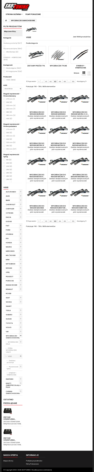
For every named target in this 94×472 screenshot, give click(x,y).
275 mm (10, 99)
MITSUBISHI (10, 264)
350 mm (10, 109)
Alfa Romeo (12, 52)
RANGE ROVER (11, 285)
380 (9, 112)
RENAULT (9, 289)
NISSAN (9, 268)
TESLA (8, 310)
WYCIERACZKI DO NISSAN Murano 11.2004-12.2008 (58, 114)
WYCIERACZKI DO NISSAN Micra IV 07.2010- (36, 145)
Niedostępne (13, 68)
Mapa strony (8, 461)
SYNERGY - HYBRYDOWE (12, 58)
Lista (89, 73)
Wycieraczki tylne (12, 48)
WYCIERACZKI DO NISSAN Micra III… (58, 144)
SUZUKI (9, 319)
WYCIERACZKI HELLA (12, 343)
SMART (9, 306)
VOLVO (8, 327)
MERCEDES (10, 251)
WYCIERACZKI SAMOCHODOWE (13, 337)
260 (9, 173)
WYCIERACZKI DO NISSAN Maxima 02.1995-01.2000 (36, 208)
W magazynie (14, 71)
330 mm (11, 105)
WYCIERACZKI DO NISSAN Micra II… (36, 176)
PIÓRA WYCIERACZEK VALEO (11, 350)
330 (9, 102)
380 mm (10, 115)
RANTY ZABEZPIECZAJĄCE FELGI (13, 385)
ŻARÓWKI (9, 379)
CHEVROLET (10, 204)
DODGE (9, 221)
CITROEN (9, 213)
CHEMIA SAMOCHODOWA (13, 392)
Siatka (84, 73)
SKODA (9, 302)
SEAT (8, 298)
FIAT (7, 226)
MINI (7, 259)
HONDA (9, 243)
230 (9, 166)
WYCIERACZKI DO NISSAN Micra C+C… (80, 113)
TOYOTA (9, 323)
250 (9, 170)
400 (9, 119)
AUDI (8, 196)
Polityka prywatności (34, 461)
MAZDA (9, 247)
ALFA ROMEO (11, 192)
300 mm (10, 136)
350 (9, 146)
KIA (7, 238)
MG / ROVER (11, 255)
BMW (8, 200)
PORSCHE (10, 281)
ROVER (8, 293)
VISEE (11, 80)
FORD (8, 230)
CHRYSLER (10, 209)
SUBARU (9, 315)
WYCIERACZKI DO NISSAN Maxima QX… (80, 176)
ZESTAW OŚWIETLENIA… (9, 418)
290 (9, 179)
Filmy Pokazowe (33, 14)
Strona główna (13, 14)
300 (9, 133)
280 (9, 176)
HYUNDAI (9, 234)
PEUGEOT (9, 276)
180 (8, 160)
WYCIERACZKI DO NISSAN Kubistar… (58, 207)
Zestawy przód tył (12, 43)
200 (9, 163)
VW (7, 331)
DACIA (8, 217)
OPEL (8, 272)
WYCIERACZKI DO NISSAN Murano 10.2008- (36, 114)
